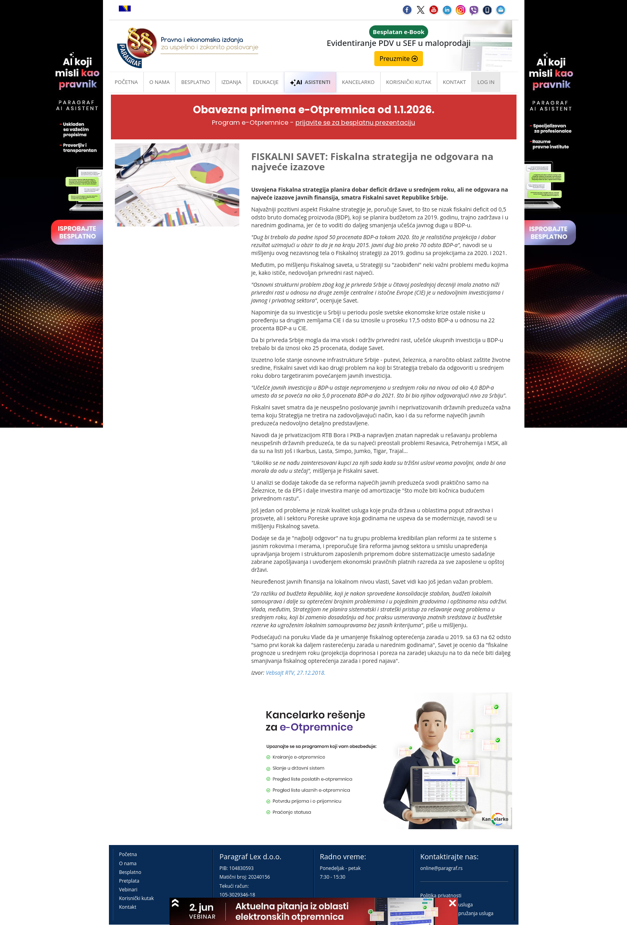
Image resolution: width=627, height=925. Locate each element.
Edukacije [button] (265, 82)
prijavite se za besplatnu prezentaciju (355, 122)
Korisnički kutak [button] (408, 82)
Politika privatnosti (440, 895)
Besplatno (195, 82)
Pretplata (129, 880)
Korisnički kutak (136, 898)
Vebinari (128, 889)
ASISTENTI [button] (310, 82)
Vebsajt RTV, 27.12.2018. (296, 672)
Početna (126, 82)
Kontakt (127, 907)
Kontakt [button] (454, 82)
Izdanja (231, 82)
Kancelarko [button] (358, 82)
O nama (159, 82)
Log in (485, 82)
